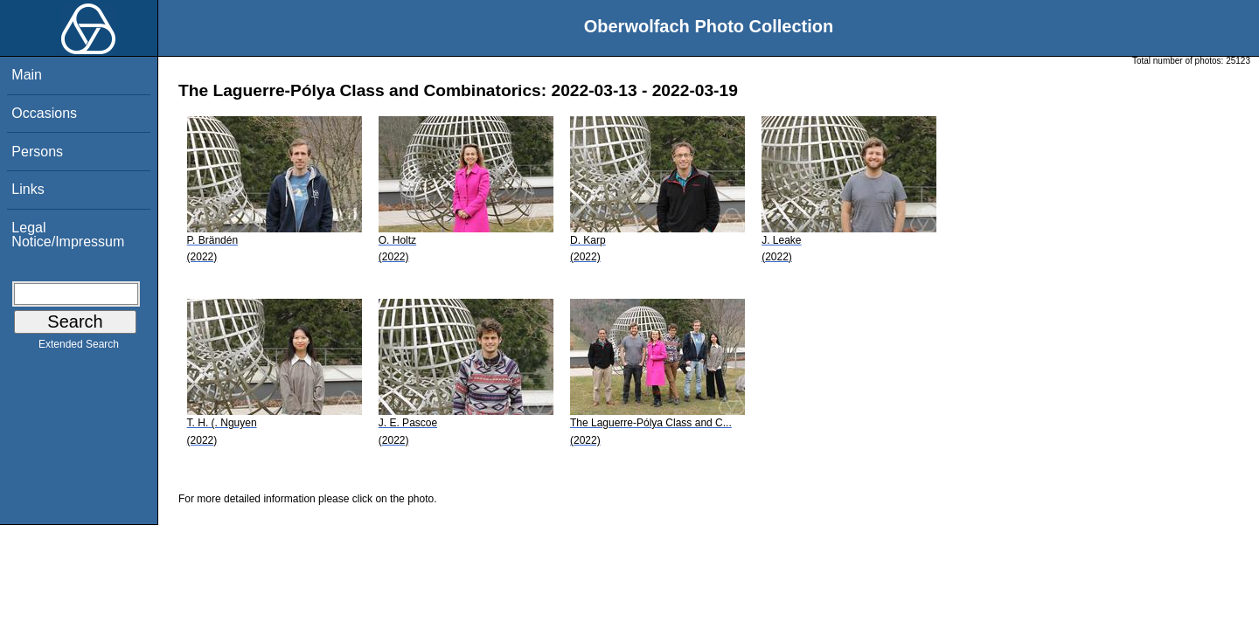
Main (26, 74)
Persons (37, 151)
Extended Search (78, 347)
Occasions (44, 113)
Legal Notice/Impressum (67, 234)
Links (27, 189)
